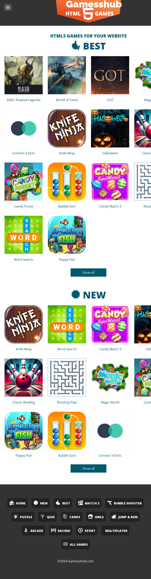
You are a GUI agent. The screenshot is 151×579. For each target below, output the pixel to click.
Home (17, 502)
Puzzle (22, 516)
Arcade (33, 530)
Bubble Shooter (124, 502)
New (88, 294)
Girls (96, 516)
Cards (71, 516)
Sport (86, 530)
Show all (88, 272)
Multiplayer (116, 531)
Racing (60, 530)
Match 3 (88, 502)
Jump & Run (125, 516)
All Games (75, 543)
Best (88, 45)
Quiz (47, 516)
